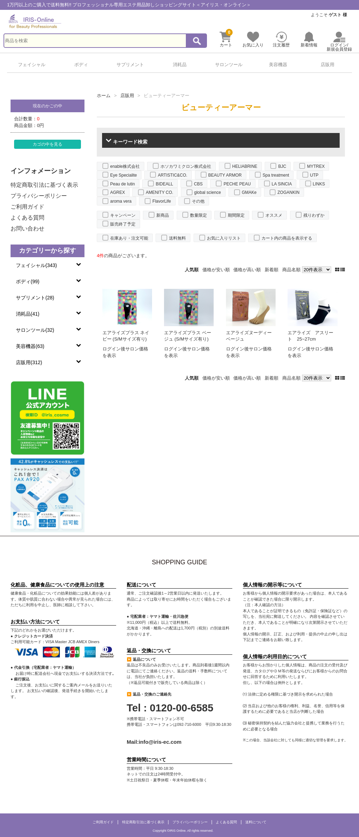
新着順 (271, 269)
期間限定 (236, 215)
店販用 (327, 64)
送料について (255, 822)
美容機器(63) (30, 346)
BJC (282, 166)
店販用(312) (29, 362)
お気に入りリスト (224, 238)
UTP (314, 175)
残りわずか (314, 215)
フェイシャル (31, 64)
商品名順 (291, 269)
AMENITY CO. (159, 192)
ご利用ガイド (27, 207)
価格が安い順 (216, 269)
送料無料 (177, 238)
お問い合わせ (27, 229)
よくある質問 (27, 218)
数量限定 (198, 215)
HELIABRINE (244, 166)
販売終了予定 (123, 224)
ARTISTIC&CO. (172, 175)
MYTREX (316, 166)
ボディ (81, 64)
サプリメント (130, 64)
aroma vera (121, 201)
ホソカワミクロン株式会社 (185, 166)
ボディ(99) (27, 281)
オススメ (273, 215)
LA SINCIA (282, 184)
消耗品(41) (27, 314)
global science (207, 192)
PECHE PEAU (237, 184)
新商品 (162, 215)
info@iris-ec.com (160, 742)
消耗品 (180, 64)
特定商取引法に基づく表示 (44, 185)
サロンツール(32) (35, 330)
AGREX (117, 192)
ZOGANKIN (288, 192)
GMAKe (249, 192)
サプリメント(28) (35, 297)
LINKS (319, 184)
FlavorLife (161, 201)
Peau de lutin (122, 184)
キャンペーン (123, 215)
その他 (198, 201)
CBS (198, 184)
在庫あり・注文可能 (129, 238)
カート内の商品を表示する (287, 238)
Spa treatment (276, 175)
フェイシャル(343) (36, 265)
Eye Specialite (123, 175)
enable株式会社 (125, 166)
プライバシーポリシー (39, 196)
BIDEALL (164, 184)
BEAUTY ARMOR (225, 175)
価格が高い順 (247, 269)
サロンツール (229, 64)
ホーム (104, 95)
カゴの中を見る (47, 144)
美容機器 (278, 64)
